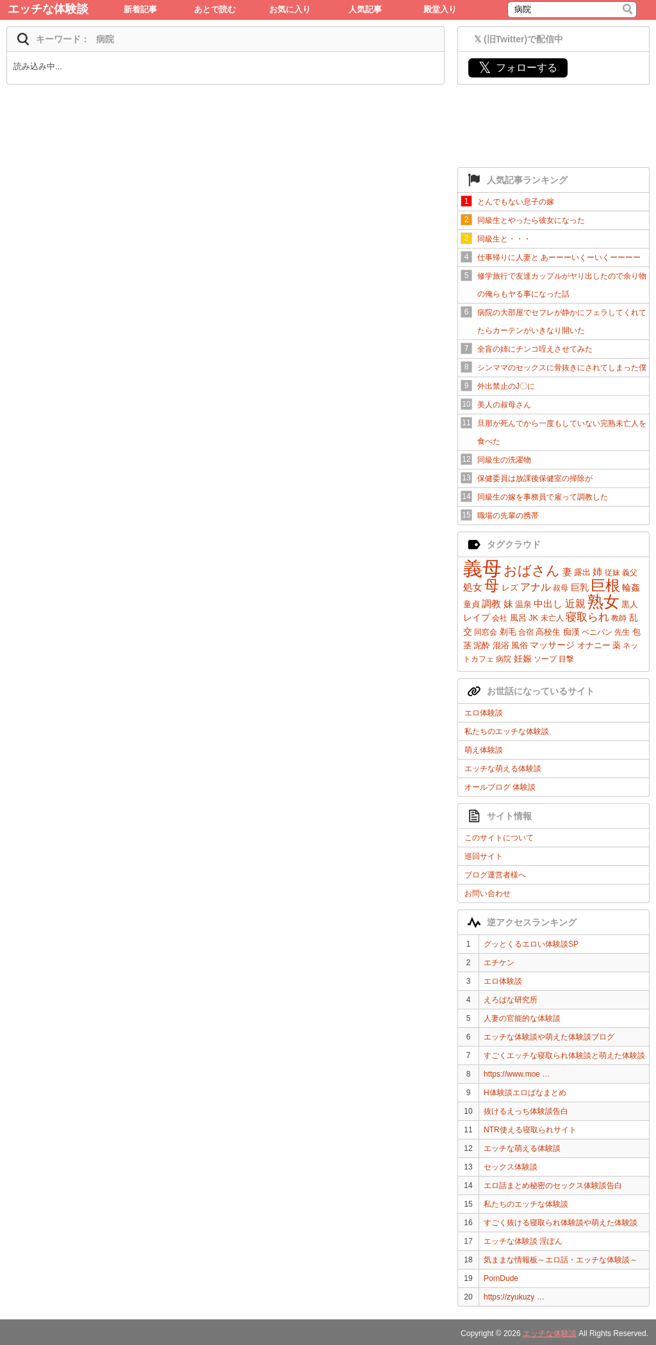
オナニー (594, 645)
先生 (622, 632)
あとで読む (215, 9)
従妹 (612, 572)
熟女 (603, 601)
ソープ (545, 659)
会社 (499, 618)
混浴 (501, 645)
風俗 (519, 645)
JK (533, 618)
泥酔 (481, 645)
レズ (510, 587)
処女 (472, 587)
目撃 (566, 659)
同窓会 (485, 632)
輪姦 (631, 587)
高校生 (548, 632)
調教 (491, 603)
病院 (503, 659)
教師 (619, 618)
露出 (582, 572)
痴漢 (571, 632)
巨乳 (580, 587)
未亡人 (552, 618)
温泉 (523, 604)
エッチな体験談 (48, 9)
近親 (575, 603)
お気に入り (290, 9)
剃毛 (508, 632)
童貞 (471, 604)
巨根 (605, 585)
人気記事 (365, 9)
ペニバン (597, 632)
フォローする (518, 67)
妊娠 (523, 658)
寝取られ (587, 617)
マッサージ (552, 645)
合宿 (526, 632)
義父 (629, 572)
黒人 (629, 604)
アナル (535, 587)
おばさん (532, 570)
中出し (548, 603)
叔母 (560, 587)
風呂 (518, 618)
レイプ (476, 617)
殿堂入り (440, 9)
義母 (482, 568)
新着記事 (140, 9)
